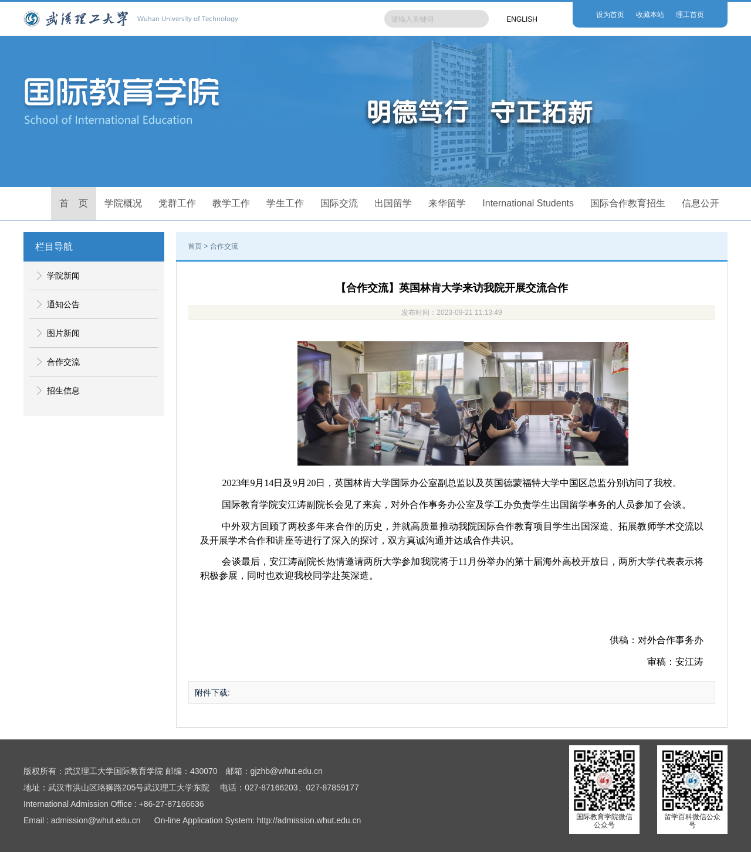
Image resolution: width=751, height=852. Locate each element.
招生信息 (63, 390)
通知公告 (63, 304)
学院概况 (123, 203)
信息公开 (700, 203)
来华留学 (447, 203)
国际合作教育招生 (627, 203)
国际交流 (339, 203)
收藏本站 (650, 15)
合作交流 (63, 361)
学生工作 (285, 203)
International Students (528, 203)
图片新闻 (63, 333)
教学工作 (231, 203)
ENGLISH (521, 19)
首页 (195, 246)
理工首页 (690, 15)
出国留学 (393, 203)
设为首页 (610, 15)
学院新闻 (63, 275)
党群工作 (177, 203)
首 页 (74, 203)
